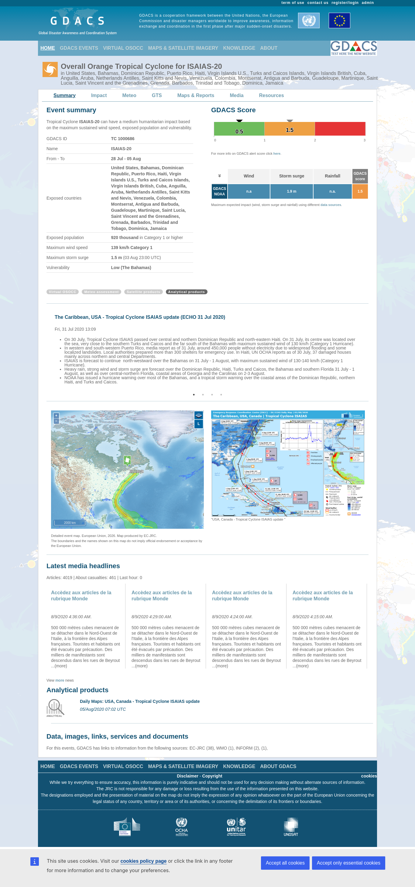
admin (368, 3)
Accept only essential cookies (348, 862)
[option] (209, 348)
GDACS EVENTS (79, 48)
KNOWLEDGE (239, 48)
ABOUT (268, 48)
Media (236, 95)
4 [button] (221, 395)
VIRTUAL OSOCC (123, 48)
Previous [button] (46, 349)
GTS (157, 95)
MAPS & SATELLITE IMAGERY (183, 48)
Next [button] (369, 349)
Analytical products (186, 292)
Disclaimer (187, 776)
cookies (369, 776)
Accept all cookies (285, 862)
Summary (64, 95)
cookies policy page (143, 861)
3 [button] (212, 395)
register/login (344, 3)
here (276, 153)
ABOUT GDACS (278, 766)
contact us (318, 3)
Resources (271, 95)
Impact (99, 95)
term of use (293, 3)
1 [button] (194, 395)
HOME (47, 48)
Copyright (212, 776)
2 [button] (203, 395)
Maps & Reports (195, 95)
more (59, 680)
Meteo (129, 95)
